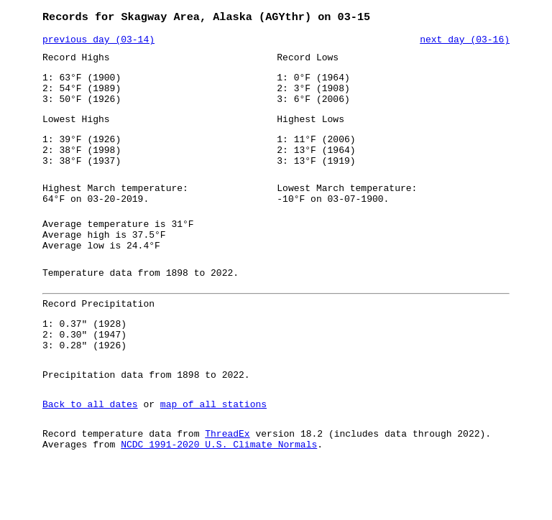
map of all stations (213, 450)
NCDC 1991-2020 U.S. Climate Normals (219, 494)
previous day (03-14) (98, 42)
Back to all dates (90, 450)
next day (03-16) (465, 42)
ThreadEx (227, 481)
